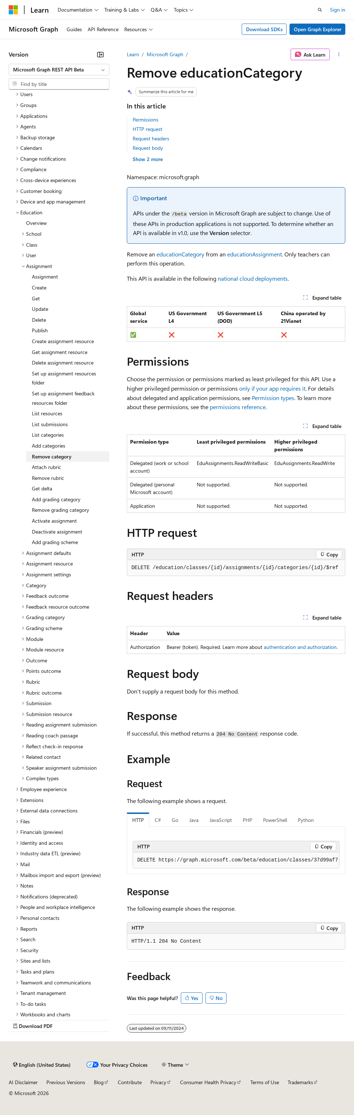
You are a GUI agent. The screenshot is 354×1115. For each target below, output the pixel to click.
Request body (148, 147)
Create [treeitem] (39, 287)
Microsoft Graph (165, 54)
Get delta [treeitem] (42, 488)
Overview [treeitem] (36, 222)
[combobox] (59, 69)
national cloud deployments (253, 278)
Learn (133, 54)
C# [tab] (158, 819)
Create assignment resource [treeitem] (63, 341)
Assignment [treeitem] (45, 276)
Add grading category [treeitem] (56, 499)
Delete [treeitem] (39, 319)
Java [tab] (194, 819)
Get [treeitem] (36, 298)
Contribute (130, 1082)
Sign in (337, 9)
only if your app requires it (272, 388)
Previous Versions (65, 1082)
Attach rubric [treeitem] (46, 467)
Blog (99, 1082)
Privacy (158, 1082)
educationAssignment (254, 254)
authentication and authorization (300, 646)
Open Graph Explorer (317, 29)
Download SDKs (264, 29)
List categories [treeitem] (48, 434)
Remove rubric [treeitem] (48, 477)
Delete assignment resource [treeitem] (62, 362)
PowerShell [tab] (275, 819)
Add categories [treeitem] (48, 445)
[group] (236, 860)
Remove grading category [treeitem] (60, 509)
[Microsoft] (13, 10)
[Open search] (320, 9)
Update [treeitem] (40, 308)
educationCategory (180, 254)
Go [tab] (175, 819)
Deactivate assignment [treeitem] (57, 531)
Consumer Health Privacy (208, 1082)
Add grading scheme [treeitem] (55, 542)
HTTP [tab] (138, 819)
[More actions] (339, 54)
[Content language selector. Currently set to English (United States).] (42, 1065)
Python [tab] (306, 819)
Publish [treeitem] (40, 330)
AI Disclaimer (23, 1082)
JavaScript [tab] (220, 819)
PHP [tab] (247, 819)
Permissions (145, 119)
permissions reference (238, 407)
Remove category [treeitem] (51, 456)
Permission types (273, 398)
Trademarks (300, 1082)
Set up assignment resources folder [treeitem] (64, 378)
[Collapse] (100, 54)
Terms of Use (264, 1082)
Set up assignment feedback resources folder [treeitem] (63, 398)
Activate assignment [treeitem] (54, 520)
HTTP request (147, 129)
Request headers (151, 138)
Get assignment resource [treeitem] (59, 352)
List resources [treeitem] (47, 413)
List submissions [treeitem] (50, 424)
